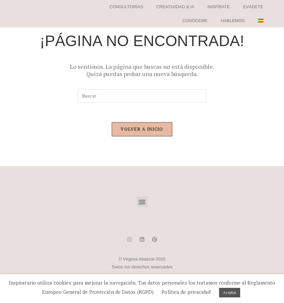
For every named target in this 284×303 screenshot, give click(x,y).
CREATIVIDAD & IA (175, 6)
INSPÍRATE (219, 6)
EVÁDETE (253, 6)
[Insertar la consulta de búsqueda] (142, 95)
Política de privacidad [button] (186, 292)
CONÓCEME (195, 20)
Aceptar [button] (230, 292)
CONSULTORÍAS (126, 6)
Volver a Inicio (142, 129)
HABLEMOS (233, 20)
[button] (142, 201)
